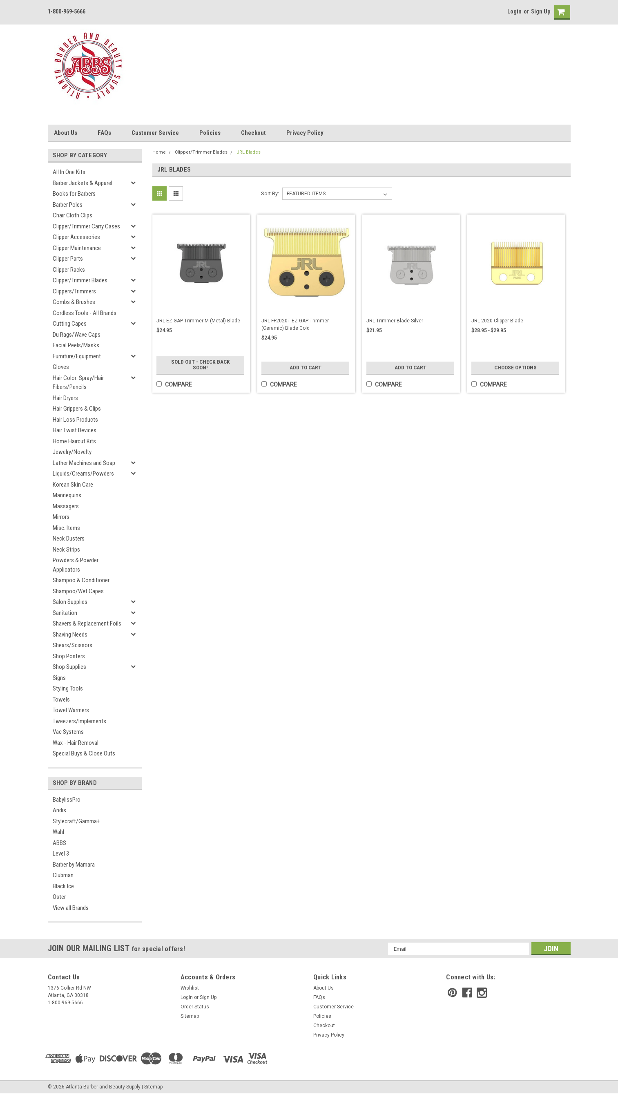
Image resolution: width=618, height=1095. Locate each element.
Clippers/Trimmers (74, 291)
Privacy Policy (305, 132)
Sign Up (540, 11)
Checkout (253, 132)
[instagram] (482, 993)
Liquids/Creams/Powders (83, 473)
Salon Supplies (70, 602)
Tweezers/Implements (79, 721)
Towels (61, 699)
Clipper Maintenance (77, 248)
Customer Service (155, 132)
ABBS (59, 843)
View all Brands (71, 908)
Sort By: (270, 193)
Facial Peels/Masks (76, 345)
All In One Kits (69, 172)
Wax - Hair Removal (75, 742)
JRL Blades (248, 152)
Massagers (66, 506)
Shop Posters (69, 656)
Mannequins (67, 495)
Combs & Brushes (74, 302)
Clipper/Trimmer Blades (80, 280)
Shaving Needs (70, 634)
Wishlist (190, 988)
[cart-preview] (560, 12)
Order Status (195, 1007)
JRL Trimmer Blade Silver (394, 321)
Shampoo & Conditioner (81, 580)
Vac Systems (68, 731)
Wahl (58, 832)
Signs (59, 678)
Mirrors (61, 517)
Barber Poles (68, 204)
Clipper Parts (68, 258)
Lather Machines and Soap (84, 463)
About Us (65, 132)
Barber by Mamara (74, 864)
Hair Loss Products (75, 419)
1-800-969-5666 (66, 11)
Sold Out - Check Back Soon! (200, 365)
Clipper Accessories (76, 237)
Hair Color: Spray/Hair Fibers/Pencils (78, 382)
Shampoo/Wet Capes (78, 591)
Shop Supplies (69, 666)
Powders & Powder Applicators (75, 564)
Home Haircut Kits (74, 441)
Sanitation (65, 613)
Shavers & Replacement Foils (87, 623)
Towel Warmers (71, 710)
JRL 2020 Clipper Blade (497, 321)
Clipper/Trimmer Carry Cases (86, 226)
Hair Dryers (65, 398)
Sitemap (190, 1016)
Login (514, 11)
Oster (59, 897)
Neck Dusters (69, 538)
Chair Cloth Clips (72, 215)
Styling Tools (68, 688)
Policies (210, 132)
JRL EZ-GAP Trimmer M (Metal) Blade (198, 321)
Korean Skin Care (73, 484)
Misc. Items (66, 528)
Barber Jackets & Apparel (82, 183)
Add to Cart (305, 367)
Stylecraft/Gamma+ (76, 821)
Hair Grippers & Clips (77, 408)
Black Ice (63, 886)
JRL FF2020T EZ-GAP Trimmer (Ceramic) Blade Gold (295, 324)
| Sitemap (152, 1087)
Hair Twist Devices (74, 430)
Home (159, 152)
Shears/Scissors (72, 645)
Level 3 (61, 853)
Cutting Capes (70, 323)
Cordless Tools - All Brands (84, 313)
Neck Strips (66, 549)
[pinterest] (452, 993)
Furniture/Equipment (77, 356)
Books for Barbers (74, 193)
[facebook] (467, 993)
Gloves (61, 367)
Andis (59, 810)
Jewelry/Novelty (72, 452)
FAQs (104, 132)
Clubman (63, 875)
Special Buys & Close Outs (84, 753)
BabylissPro (66, 799)
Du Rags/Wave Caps (76, 334)
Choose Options (515, 367)
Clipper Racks (69, 269)
